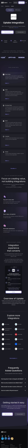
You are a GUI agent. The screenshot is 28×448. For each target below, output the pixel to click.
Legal (20, 447)
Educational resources (13, 447)
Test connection (7, 32)
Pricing (11, 444)
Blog (20, 445)
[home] (4, 3)
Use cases (3, 444)
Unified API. (16, 27)
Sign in (10, 2)
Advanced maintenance (5, 445)
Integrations (7, 6)
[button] (26, 2)
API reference (12, 445)
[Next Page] (14, 168)
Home (2, 6)
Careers (20, 444)
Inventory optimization (5, 447)
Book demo (21, 2)
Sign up (15, 2)
